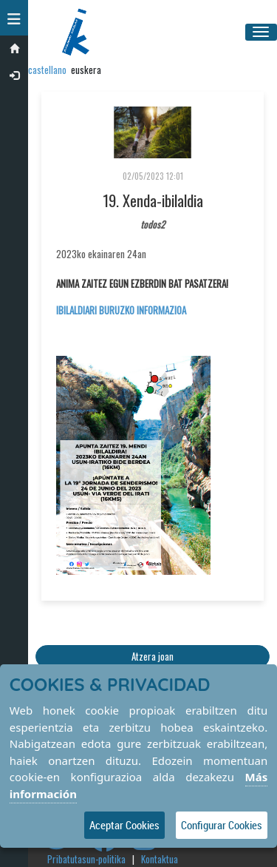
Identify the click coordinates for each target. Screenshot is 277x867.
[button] (14, 18)
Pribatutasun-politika (86, 858)
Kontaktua (159, 858)
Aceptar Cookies (124, 824)
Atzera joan (152, 656)
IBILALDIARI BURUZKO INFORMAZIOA (121, 310)
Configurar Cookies (221, 824)
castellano (47, 69)
